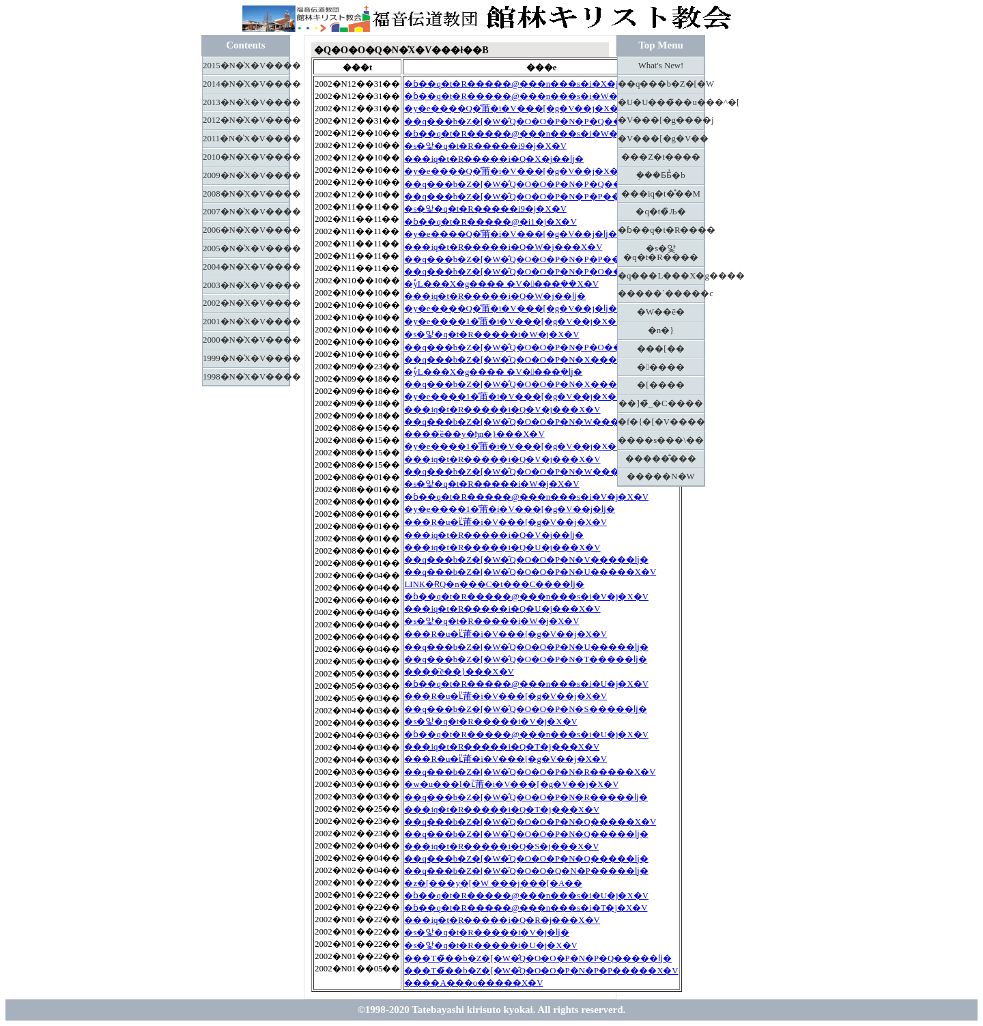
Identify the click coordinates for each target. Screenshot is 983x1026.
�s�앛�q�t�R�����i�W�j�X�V (491, 334)
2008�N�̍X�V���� (246, 194)
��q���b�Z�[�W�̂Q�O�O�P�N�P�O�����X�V (537, 271)
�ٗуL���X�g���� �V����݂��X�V (501, 284)
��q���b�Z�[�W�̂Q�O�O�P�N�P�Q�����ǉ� (532, 184)
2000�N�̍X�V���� (246, 340)
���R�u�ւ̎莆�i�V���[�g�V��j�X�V (505, 522)
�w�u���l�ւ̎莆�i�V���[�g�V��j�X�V (511, 784)
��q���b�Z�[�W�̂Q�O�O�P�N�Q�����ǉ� (526, 834)
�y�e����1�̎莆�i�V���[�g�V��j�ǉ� (509, 509)
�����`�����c (661, 293)
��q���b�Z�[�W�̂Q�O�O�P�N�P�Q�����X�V (537, 121)
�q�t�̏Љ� (660, 211)
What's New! (661, 65)
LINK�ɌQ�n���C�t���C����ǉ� (494, 584)
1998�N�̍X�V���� (246, 377)
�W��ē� (661, 312)
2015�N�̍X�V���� (246, 65)
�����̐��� (660, 459)
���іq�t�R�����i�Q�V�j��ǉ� (494, 535)
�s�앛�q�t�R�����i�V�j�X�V (490, 721)
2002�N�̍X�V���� (246, 303)
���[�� (660, 349)
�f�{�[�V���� (661, 422)
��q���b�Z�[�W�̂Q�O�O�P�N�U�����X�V (530, 572)
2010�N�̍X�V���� (246, 157)
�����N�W (660, 476)
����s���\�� (661, 440)
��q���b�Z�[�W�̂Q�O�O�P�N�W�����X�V (531, 422)
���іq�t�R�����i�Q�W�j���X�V (503, 247)
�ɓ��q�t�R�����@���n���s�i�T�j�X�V (525, 908)
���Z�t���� (660, 157)
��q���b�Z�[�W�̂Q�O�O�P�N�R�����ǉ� (526, 797)
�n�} (661, 330)
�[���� (660, 385)
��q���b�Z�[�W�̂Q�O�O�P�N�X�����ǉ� (526, 384)
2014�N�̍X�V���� (246, 84)
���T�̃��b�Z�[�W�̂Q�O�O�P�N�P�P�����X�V (541, 970)
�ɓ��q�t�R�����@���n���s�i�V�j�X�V (526, 497)
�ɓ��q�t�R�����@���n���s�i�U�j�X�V (526, 684)
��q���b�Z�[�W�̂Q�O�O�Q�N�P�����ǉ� (526, 871)
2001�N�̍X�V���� (246, 321)
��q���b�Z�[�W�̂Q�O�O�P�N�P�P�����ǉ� (532, 259)
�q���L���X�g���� (661, 276)
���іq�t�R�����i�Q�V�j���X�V (502, 409)
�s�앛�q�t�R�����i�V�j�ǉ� (486, 932)
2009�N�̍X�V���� (246, 175)
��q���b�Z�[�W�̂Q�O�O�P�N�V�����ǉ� (526, 560)
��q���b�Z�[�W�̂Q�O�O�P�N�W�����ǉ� (527, 471)
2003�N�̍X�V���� (246, 285)
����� (661, 367)
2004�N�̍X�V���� (246, 267)
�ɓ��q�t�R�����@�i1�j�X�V (490, 222)
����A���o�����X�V (473, 983)
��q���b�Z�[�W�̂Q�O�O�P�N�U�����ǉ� (526, 647)
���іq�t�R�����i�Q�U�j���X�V (502, 547)
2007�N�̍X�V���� (246, 211)
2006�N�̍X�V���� (246, 230)
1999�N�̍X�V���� (246, 358)
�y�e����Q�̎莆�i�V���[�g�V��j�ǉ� (510, 234)
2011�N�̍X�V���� (246, 138)
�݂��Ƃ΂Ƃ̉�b (660, 175)
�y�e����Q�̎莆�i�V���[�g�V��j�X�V (514, 108)
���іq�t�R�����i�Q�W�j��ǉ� (494, 296)
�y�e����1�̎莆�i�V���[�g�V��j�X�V (513, 321)
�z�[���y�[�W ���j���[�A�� (493, 883)
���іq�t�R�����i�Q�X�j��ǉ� (494, 159)
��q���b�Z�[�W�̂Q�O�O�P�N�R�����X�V (529, 772)
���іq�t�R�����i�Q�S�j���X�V (501, 846)
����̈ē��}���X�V (458, 671)
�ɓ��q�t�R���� (661, 230)
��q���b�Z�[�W (661, 84)
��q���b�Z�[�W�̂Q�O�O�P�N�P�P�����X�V (536, 196)
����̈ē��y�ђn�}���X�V (474, 434)
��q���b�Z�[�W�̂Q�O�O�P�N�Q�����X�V (530, 822)
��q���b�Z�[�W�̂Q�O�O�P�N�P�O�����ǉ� (532, 347)
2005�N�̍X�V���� (246, 248)
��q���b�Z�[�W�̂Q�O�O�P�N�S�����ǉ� (525, 709)
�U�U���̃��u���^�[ (661, 102)
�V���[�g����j (661, 120)
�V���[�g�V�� (661, 138)
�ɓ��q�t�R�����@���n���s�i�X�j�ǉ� (522, 84)
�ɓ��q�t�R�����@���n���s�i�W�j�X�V (527, 96)
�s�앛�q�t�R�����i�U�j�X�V (490, 945)
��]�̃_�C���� (660, 403)
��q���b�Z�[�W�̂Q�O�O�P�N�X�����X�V (530, 360)
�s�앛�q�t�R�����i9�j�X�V (485, 146)
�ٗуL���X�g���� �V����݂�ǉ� (493, 372)
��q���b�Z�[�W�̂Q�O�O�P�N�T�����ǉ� (525, 659)
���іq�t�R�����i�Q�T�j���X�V (501, 747)
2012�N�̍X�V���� (246, 120)
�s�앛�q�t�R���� (660, 253)
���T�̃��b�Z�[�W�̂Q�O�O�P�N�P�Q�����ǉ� (538, 958)
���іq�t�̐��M (660, 194)
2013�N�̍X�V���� (246, 102)
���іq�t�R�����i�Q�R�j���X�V (501, 920)
